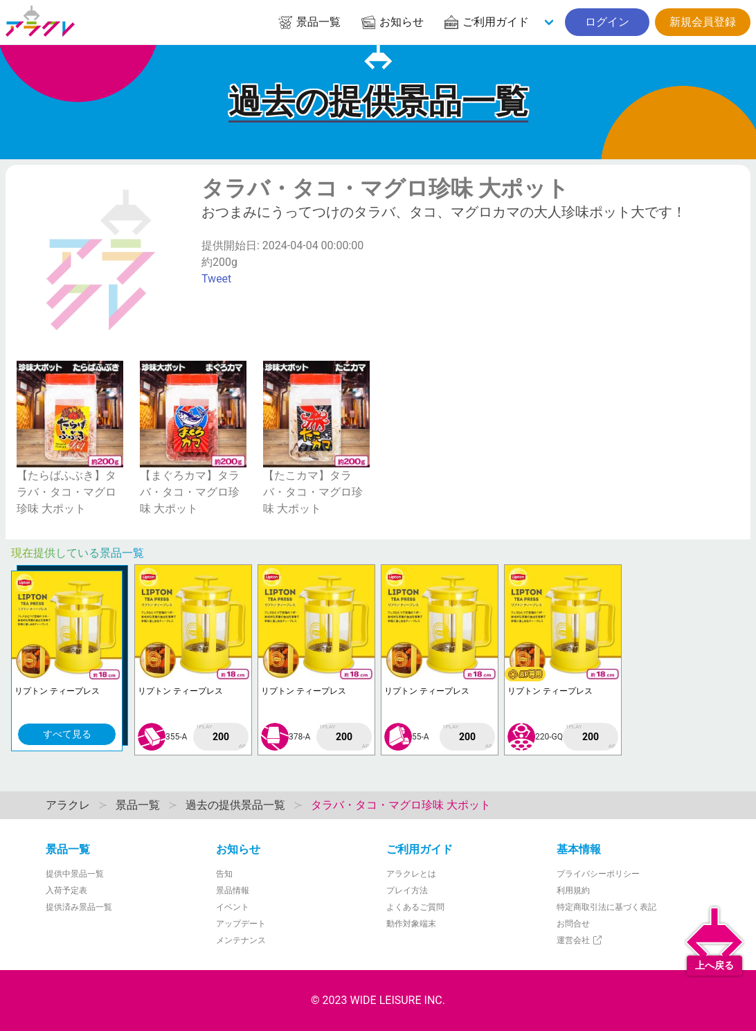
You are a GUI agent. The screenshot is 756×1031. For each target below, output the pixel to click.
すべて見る (67, 733)
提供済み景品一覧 (79, 907)
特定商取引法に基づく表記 (606, 907)
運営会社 (580, 940)
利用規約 (573, 890)
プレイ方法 (407, 890)
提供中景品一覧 (75, 874)
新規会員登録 (702, 21)
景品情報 (232, 890)
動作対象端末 (411, 924)
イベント (232, 907)
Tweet (216, 278)
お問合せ (573, 924)
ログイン (607, 21)
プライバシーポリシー (598, 874)
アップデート (241, 924)
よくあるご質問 (415, 907)
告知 (224, 874)
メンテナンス (241, 940)
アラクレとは (411, 874)
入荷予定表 (66, 890)
